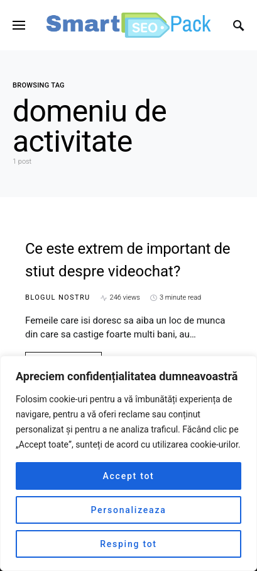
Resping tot (128, 544)
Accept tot (128, 476)
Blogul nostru (57, 297)
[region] (128, 463)
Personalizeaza (129, 510)
